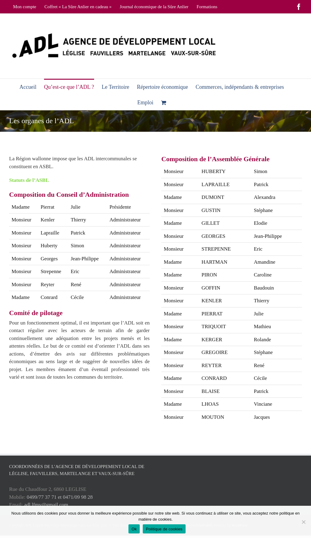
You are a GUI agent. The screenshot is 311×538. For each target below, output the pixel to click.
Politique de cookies (164, 529)
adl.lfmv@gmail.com (46, 505)
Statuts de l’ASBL (29, 180)
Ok (134, 529)
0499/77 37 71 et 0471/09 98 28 (60, 497)
